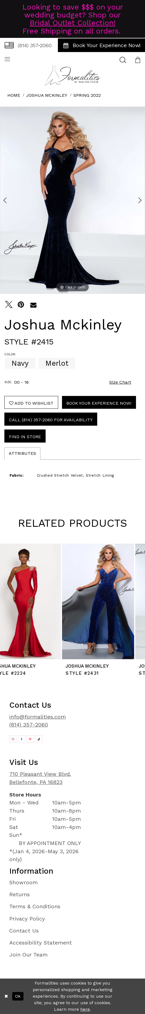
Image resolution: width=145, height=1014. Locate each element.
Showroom (23, 882)
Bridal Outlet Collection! (73, 23)
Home (13, 95)
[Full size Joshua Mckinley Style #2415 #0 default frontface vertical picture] (72, 200)
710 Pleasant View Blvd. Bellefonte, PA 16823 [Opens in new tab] (40, 778)
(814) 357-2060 (28, 725)
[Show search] (123, 60)
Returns (19, 894)
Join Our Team (28, 955)
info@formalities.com (37, 717)
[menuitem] (28, 45)
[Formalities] (72, 75)
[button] (138, 60)
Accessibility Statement (40, 943)
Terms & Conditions (34, 906)
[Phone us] (28, 45)
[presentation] (36, 601)
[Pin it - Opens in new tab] (21, 304)
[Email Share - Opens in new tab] (33, 304)
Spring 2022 (87, 95)
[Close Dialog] (6, 996)
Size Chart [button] (120, 382)
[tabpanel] (72, 200)
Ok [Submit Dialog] (17, 996)
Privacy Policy (27, 919)
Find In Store (25, 436)
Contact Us (24, 931)
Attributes (22, 453)
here (85, 1009)
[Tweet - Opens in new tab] (9, 304)
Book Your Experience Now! (98, 403)
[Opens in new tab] (13, 739)
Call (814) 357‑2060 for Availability (51, 419)
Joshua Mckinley (46, 95)
